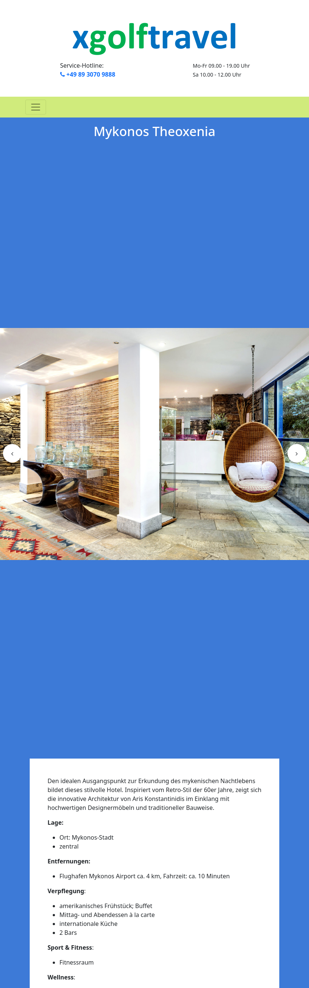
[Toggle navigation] (35, 107)
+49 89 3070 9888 (88, 74)
